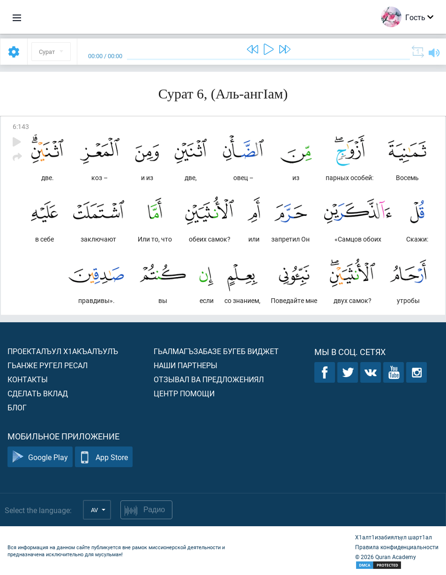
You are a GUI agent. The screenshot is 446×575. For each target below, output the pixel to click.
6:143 (21, 126)
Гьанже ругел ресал (47, 365)
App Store (104, 457)
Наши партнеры (185, 365)
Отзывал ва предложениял (209, 379)
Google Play (40, 457)
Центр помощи (184, 393)
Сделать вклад (37, 393)
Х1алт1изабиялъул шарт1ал (393, 537)
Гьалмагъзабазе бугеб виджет (216, 351)
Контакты (27, 379)
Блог (17, 407)
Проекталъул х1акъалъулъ (62, 351)
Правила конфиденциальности (397, 547)
